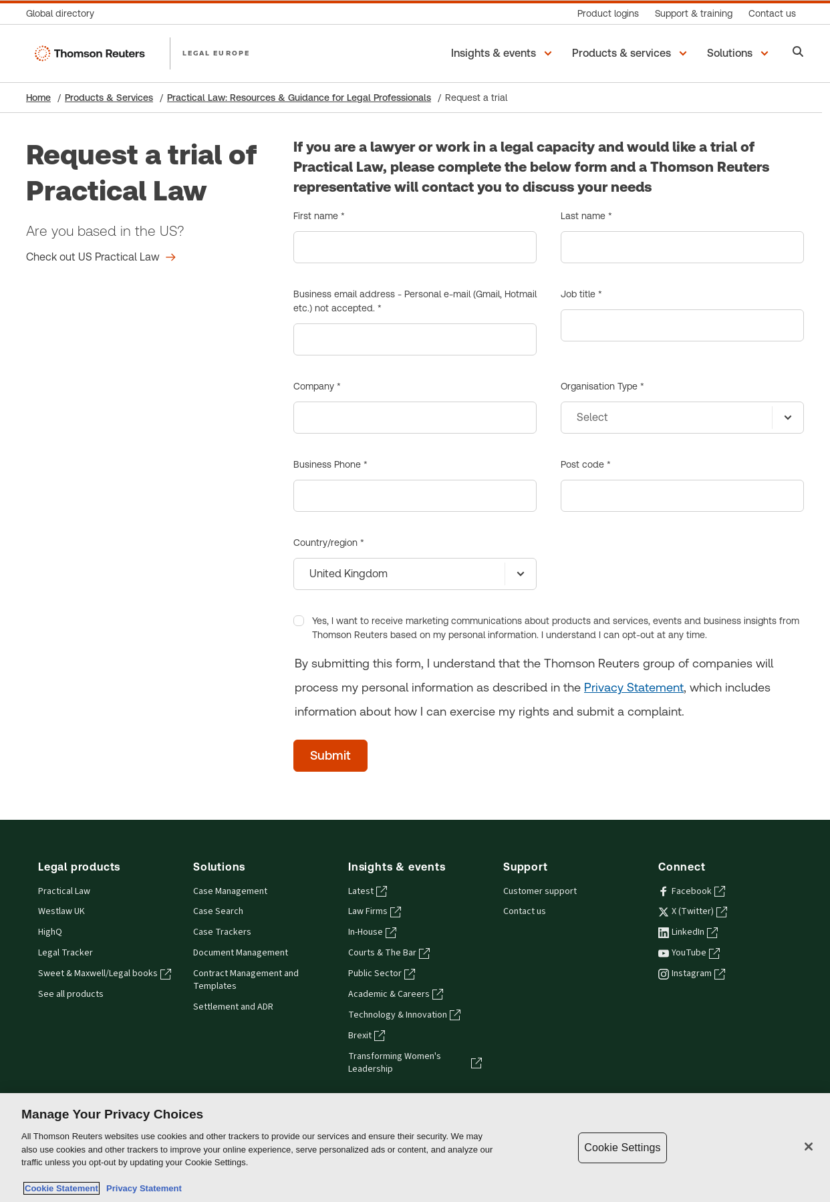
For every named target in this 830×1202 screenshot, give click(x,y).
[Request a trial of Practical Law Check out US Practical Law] (101, 257)
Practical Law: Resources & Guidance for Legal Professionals (299, 97)
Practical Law (64, 891)
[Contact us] (772, 13)
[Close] (808, 1146)
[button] (503, 53)
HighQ (50, 932)
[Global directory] (64, 13)
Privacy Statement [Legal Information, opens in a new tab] (142, 1188)
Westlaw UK (61, 911)
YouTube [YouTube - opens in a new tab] (689, 953)
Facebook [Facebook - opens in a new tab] (691, 891)
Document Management (240, 953)
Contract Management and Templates (246, 979)
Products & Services (109, 97)
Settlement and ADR (233, 1007)
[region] (415, 1147)
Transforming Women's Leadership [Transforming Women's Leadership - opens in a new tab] (415, 1062)
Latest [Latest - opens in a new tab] (367, 891)
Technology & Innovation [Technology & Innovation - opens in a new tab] (404, 1015)
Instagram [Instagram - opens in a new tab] (691, 973)
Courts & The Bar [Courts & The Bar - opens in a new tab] (389, 953)
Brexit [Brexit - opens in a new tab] (366, 1036)
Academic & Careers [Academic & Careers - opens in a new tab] (395, 994)
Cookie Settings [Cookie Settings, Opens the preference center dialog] (622, 1147)
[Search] (798, 53)
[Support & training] (693, 13)
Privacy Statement (634, 687)
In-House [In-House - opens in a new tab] (372, 932)
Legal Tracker (65, 953)
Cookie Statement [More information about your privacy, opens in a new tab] (61, 1188)
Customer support (540, 891)
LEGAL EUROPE (216, 52)
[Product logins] (608, 13)
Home (38, 97)
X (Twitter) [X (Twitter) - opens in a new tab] (692, 911)
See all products (71, 994)
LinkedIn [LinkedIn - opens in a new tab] (688, 932)
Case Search (218, 911)
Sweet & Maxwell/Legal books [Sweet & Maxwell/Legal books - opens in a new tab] (104, 973)
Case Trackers (222, 932)
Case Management (230, 891)
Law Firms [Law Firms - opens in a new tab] (374, 911)
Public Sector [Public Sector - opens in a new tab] (381, 973)
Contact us (524, 911)
